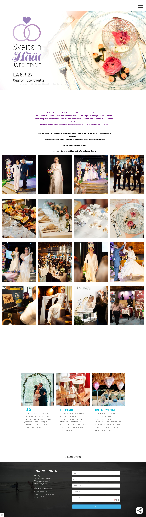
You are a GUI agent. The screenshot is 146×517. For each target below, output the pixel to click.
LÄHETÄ (96, 506)
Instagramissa (81, 145)
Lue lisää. (107, 430)
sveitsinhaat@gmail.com (42, 491)
